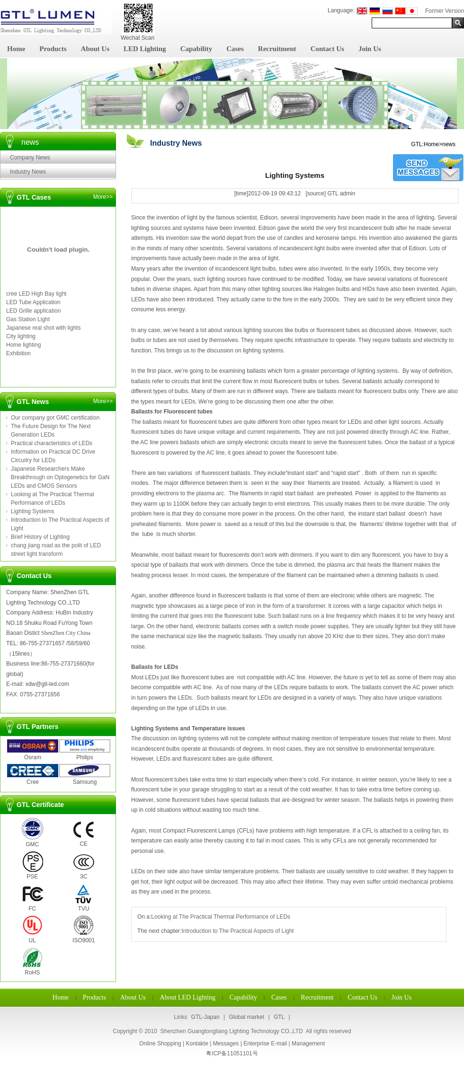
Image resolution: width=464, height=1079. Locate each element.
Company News (30, 157)
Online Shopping (160, 1043)
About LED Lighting (187, 997)
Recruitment (277, 49)
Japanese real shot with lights (43, 328)
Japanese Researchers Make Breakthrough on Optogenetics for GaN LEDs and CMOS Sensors (60, 477)
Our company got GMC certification (55, 417)
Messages (226, 1043)
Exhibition (18, 353)
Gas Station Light (28, 319)
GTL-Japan (205, 1017)
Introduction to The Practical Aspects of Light (237, 931)
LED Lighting (145, 49)
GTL (279, 1017)
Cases (235, 49)
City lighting (21, 336)
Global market (246, 1017)
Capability (196, 49)
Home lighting (23, 345)
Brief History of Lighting (40, 537)
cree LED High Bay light (36, 293)
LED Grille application (33, 310)
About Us (95, 49)
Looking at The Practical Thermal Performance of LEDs (220, 916)
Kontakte (197, 1043)
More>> (103, 196)
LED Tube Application (33, 302)
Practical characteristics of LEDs (51, 443)
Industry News (28, 171)
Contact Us (327, 49)
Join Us (369, 49)
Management (308, 1043)
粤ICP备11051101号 (232, 1053)
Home (16, 49)
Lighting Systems (32, 511)
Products (52, 49)
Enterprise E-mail (265, 1043)
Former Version (444, 11)
